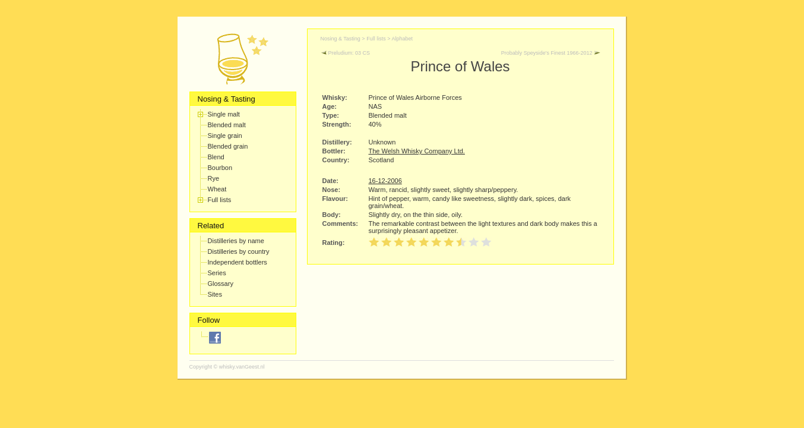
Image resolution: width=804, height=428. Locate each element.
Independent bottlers (237, 262)
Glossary (220, 283)
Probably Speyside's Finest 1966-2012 (550, 53)
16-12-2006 (385, 180)
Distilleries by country (239, 251)
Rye (214, 178)
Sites (215, 294)
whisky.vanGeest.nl (242, 367)
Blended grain (228, 146)
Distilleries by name (236, 240)
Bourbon (220, 167)
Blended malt (227, 124)
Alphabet (402, 39)
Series (217, 272)
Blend (216, 156)
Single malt (224, 114)
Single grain (225, 135)
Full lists (220, 199)
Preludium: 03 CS (346, 53)
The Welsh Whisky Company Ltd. (417, 151)
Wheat (217, 189)
